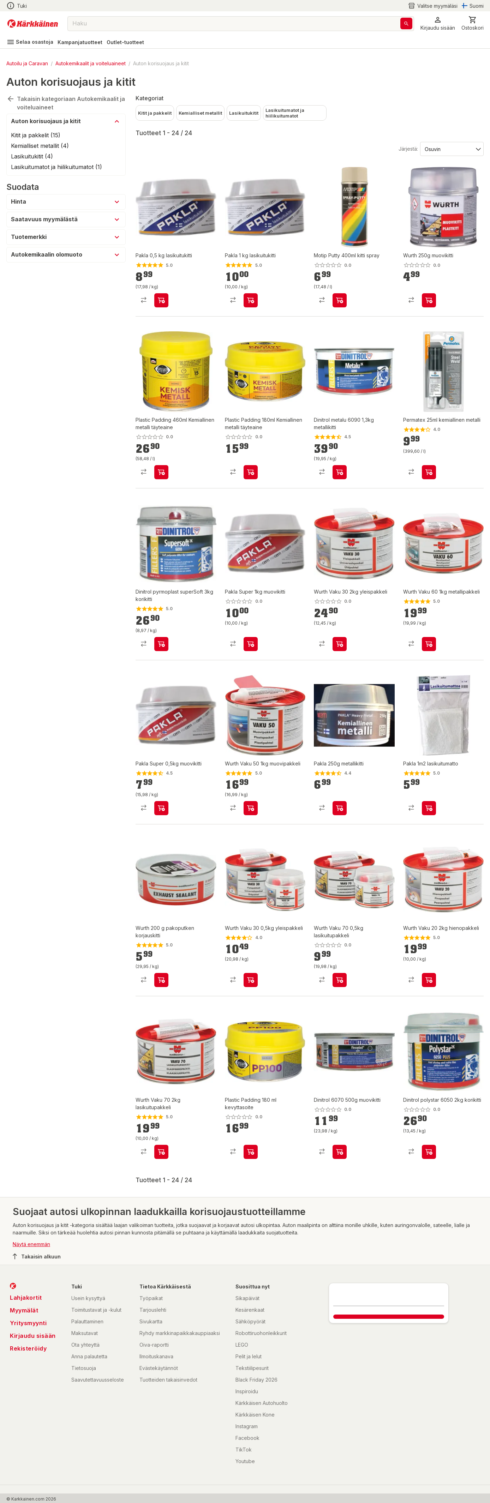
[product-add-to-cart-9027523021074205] (251, 472)
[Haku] (406, 23)
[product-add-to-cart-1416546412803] (340, 472)
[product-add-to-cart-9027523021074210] (161, 472)
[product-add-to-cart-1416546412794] (429, 1152)
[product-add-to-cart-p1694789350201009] (340, 300)
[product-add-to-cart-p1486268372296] (340, 808)
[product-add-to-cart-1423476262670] (161, 300)
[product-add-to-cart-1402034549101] (429, 644)
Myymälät (24, 1310)
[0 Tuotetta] (472, 23)
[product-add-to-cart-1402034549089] (429, 980)
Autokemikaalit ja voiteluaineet (90, 63)
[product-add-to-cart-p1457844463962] (251, 1152)
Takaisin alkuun (37, 1256)
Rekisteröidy (28, 1348)
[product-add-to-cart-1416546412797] (340, 1152)
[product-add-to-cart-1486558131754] (161, 808)
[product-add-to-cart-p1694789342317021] (429, 300)
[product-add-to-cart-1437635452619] (429, 808)
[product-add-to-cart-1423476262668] (251, 300)
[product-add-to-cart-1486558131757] (251, 644)
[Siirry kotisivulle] (32, 23)
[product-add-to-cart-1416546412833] (161, 644)
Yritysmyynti (28, 1323)
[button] (437, 23)
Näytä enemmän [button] (31, 1244)
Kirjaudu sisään (33, 1335)
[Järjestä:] (451, 148)
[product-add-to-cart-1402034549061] (161, 980)
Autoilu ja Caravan (27, 63)
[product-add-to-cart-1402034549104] (340, 980)
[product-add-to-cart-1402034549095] (251, 980)
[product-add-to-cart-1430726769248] (429, 472)
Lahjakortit (26, 1297)
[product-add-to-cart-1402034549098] (251, 808)
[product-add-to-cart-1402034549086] (161, 1152)
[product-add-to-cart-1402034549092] (340, 644)
